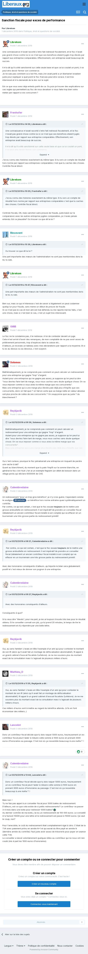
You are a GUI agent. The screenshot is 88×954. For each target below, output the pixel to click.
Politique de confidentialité (41, 945)
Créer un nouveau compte (44, 884)
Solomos (37, 422)
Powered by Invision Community (44, 949)
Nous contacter (65, 945)
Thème (20, 945)
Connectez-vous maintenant (44, 904)
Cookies (79, 945)
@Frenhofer (20, 500)
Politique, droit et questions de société (42, 31)
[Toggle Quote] (6, 124)
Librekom (10, 28)
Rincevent (36, 285)
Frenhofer (37, 191)
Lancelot (36, 775)
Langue (8, 945)
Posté (21, 45)
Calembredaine (39, 541)
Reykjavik (37, 594)
